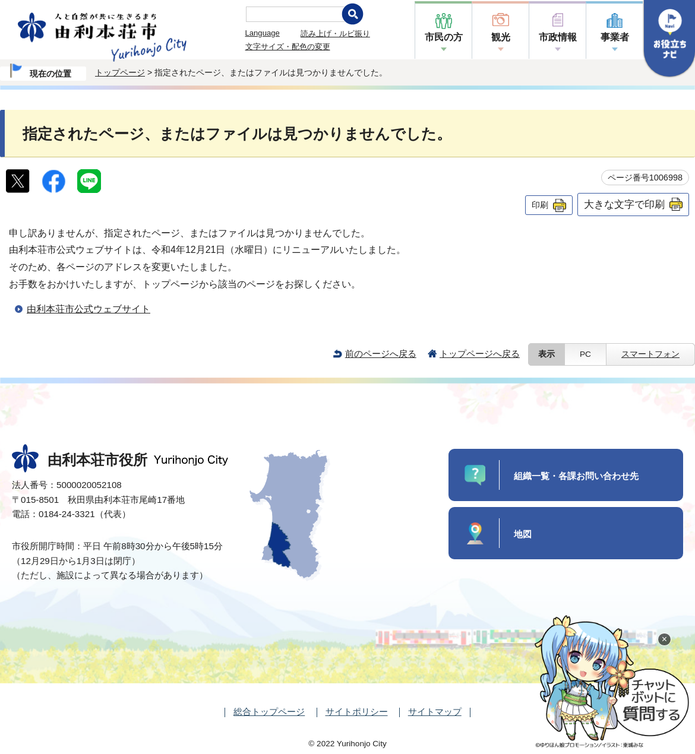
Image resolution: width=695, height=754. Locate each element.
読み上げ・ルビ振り (335, 33)
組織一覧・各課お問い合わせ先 (576, 476)
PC (585, 354)
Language (262, 32)
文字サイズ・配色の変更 (287, 46)
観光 (500, 37)
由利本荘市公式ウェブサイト (88, 309)
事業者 (615, 37)
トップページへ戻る (480, 354)
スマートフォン (650, 354)
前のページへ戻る (380, 354)
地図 (523, 534)
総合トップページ (269, 712)
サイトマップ (435, 712)
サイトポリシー (357, 712)
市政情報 (558, 37)
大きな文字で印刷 (624, 204)
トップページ (120, 72)
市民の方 (444, 37)
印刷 (540, 205)
